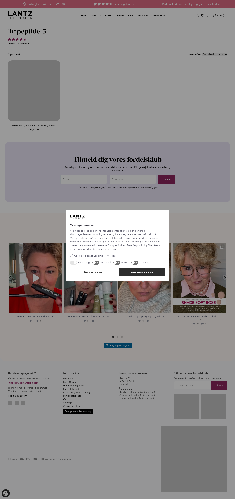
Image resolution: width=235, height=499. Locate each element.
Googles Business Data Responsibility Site (130, 245)
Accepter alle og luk (142, 272)
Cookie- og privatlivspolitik (86, 256)
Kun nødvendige (93, 272)
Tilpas (111, 256)
